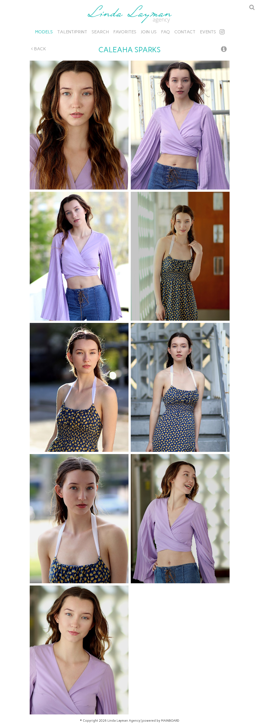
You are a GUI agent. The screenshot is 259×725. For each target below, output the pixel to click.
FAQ (165, 31)
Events (208, 31)
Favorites (124, 31)
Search (100, 31)
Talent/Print (72, 31)
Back (38, 48)
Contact (184, 31)
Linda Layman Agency (129, 14)
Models (44, 31)
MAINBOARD (170, 720)
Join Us (149, 31)
